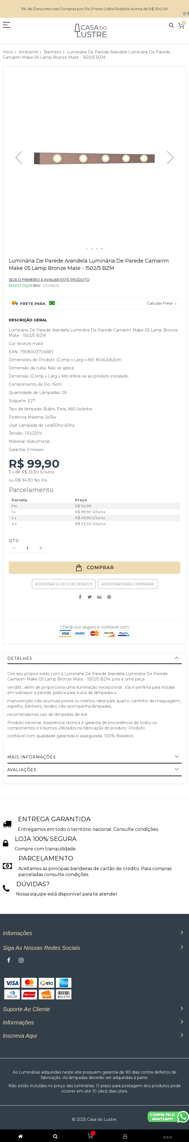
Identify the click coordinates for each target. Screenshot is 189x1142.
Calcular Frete (160, 303)
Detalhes (19, 658)
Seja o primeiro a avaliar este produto (49, 280)
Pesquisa (171, 26)
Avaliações (21, 769)
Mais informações (31, 757)
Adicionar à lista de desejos (63, 584)
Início (8, 52)
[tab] (94, 658)
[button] (18, 157)
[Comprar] (94, 568)
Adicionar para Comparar (127, 584)
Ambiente (28, 52)
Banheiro (53, 52)
